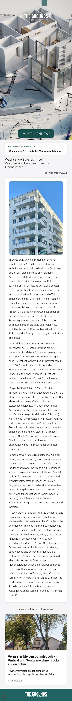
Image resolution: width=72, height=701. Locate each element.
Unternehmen (20, 159)
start (9, 159)
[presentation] (3, 662)
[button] (4, 696)
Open (67, 4)
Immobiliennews (40, 159)
